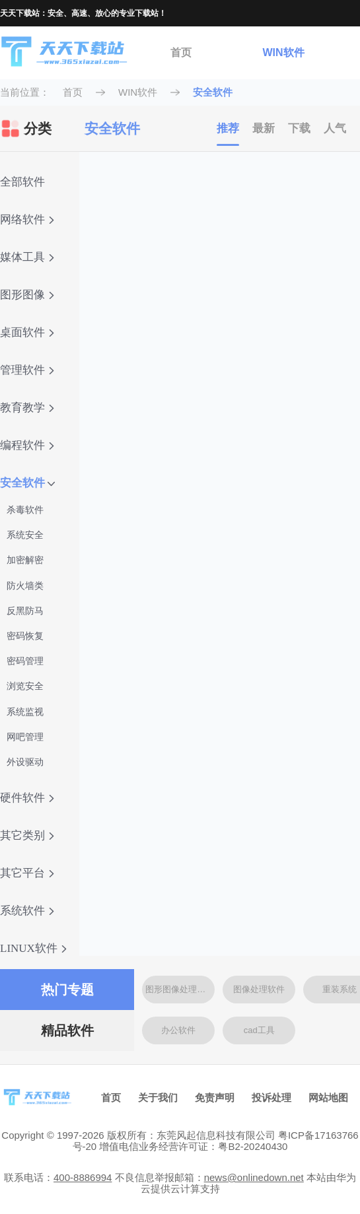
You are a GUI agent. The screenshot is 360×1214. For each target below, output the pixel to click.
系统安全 (25, 534)
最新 (263, 128)
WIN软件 (283, 52)
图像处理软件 (259, 989)
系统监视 (25, 711)
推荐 (228, 128)
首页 (181, 52)
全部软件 (22, 182)
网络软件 (27, 219)
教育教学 (27, 407)
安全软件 (213, 92)
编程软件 (27, 445)
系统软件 (27, 910)
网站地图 (328, 1097)
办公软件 (178, 1030)
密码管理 (25, 661)
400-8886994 (83, 1177)
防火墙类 (25, 585)
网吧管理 (25, 736)
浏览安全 (25, 686)
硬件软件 (27, 798)
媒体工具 (27, 257)
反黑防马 (25, 610)
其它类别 (27, 835)
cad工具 (259, 1030)
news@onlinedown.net (254, 1177)
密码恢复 (25, 635)
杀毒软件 (25, 509)
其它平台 (27, 873)
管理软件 (27, 370)
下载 (299, 128)
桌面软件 (27, 332)
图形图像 (27, 294)
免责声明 (214, 1097)
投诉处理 (271, 1097)
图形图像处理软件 (179, 989)
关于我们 (158, 1097)
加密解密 (25, 560)
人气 (335, 128)
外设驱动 (25, 762)
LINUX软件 (33, 948)
